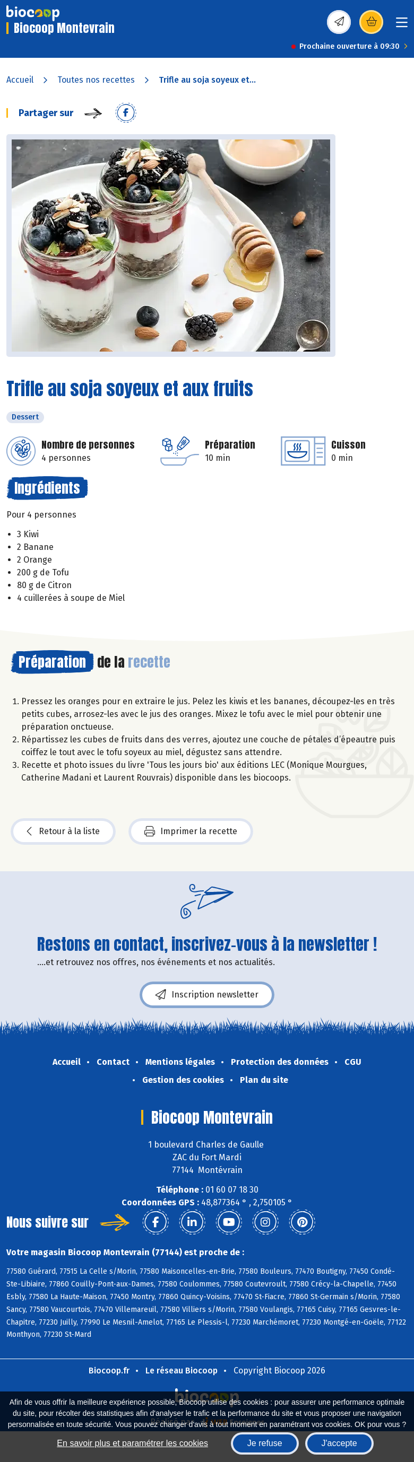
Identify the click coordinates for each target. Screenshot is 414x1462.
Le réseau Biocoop (181, 1370)
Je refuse (264, 1443)
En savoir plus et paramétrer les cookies (132, 1443)
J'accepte (339, 1443)
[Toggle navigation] (402, 25)
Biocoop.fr (109, 1370)
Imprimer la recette (190, 831)
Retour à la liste (63, 831)
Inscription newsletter (207, 995)
